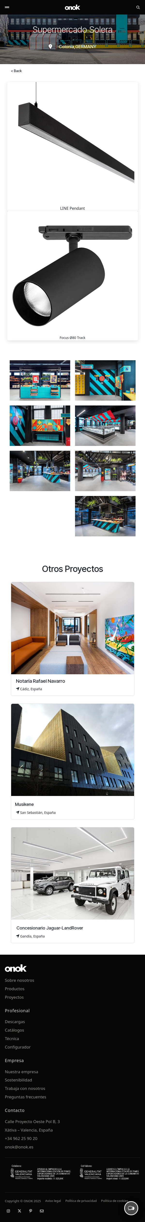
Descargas (15, 1021)
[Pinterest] (30, 1210)
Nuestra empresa (21, 1071)
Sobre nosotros (19, 980)
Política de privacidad (81, 1201)
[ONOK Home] (72, 7)
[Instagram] (8, 1210)
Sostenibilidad (18, 1080)
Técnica (12, 1038)
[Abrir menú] (7, 7)
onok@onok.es (19, 1147)
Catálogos (14, 1030)
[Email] (41, 1210)
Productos (14, 988)
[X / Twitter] (19, 1210)
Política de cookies (114, 1201)
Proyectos (14, 997)
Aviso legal (53, 1201)
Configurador (18, 1047)
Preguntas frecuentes (25, 1097)
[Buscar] (138, 7)
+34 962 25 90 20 (21, 1138)
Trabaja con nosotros (25, 1088)
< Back (16, 71)
